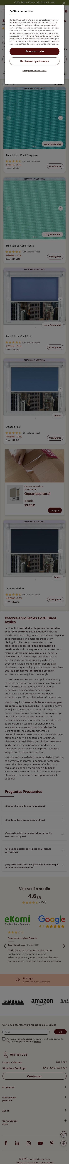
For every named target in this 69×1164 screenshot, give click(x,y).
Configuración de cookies (34, 70)
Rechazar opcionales (34, 61)
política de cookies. (28, 44)
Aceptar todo (34, 51)
